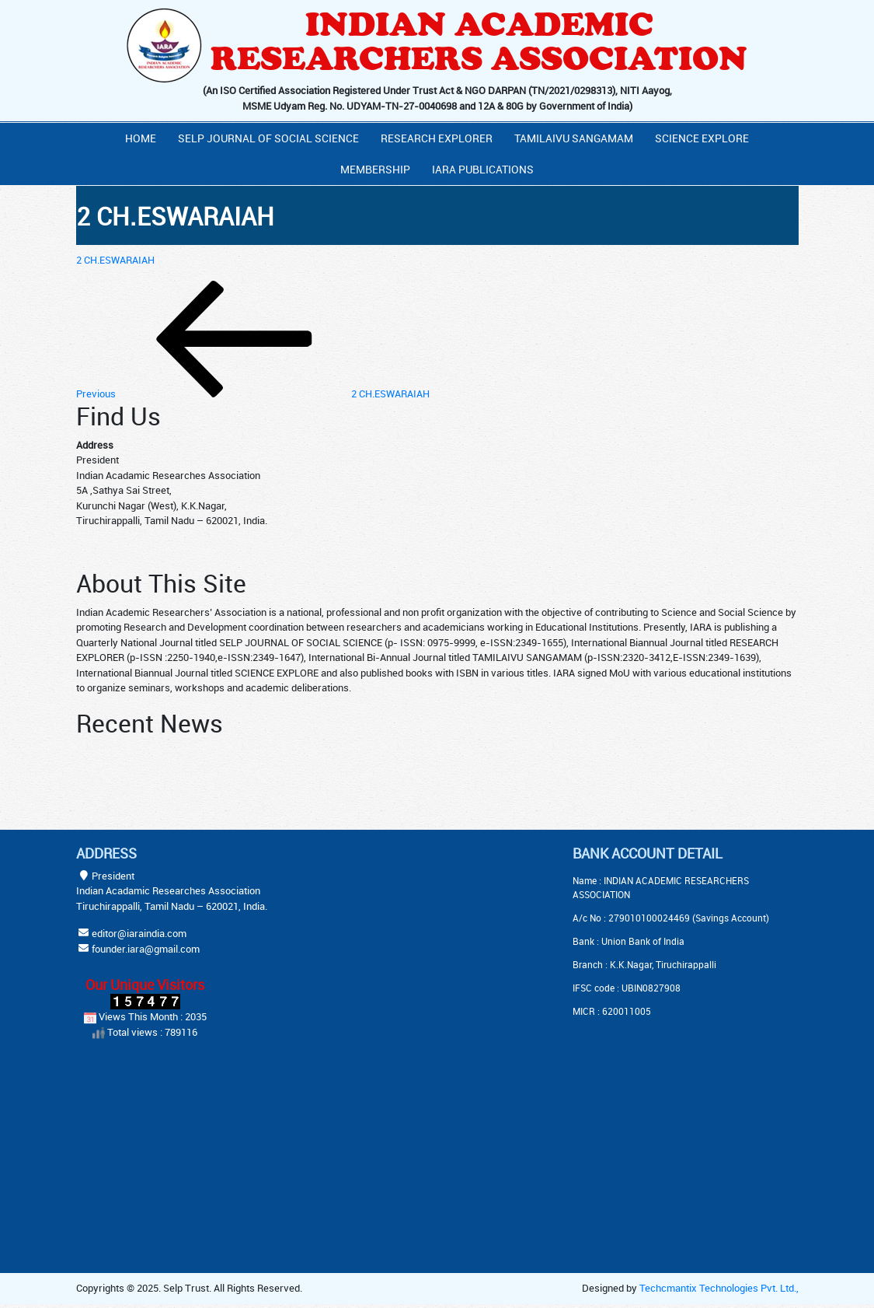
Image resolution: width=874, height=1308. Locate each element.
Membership (375, 169)
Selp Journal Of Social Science (268, 138)
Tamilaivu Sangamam (573, 138)
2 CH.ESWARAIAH (115, 260)
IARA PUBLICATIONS (483, 169)
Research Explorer (437, 138)
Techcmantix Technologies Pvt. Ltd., (719, 1288)
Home (140, 138)
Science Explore (702, 138)
